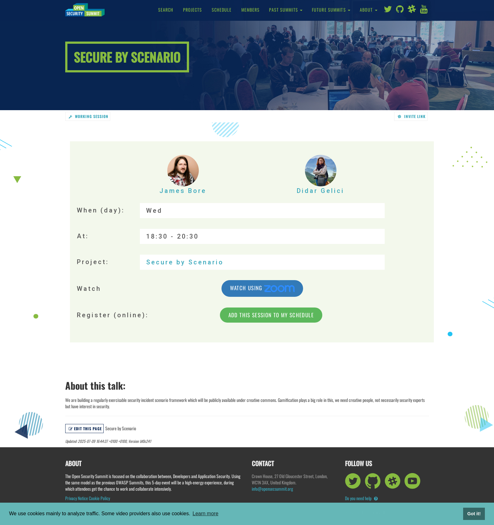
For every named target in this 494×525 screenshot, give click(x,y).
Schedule (222, 9)
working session (88, 116)
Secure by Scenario (185, 262)
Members (250, 9)
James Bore (182, 175)
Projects (192, 9)
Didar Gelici (320, 175)
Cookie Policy (99, 498)
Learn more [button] (205, 513)
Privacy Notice (76, 498)
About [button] (368, 9)
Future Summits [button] (331, 9)
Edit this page (85, 428)
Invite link (412, 116)
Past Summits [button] (285, 9)
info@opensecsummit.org (272, 488)
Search (166, 9)
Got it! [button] (473, 513)
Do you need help (361, 498)
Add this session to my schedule (271, 315)
